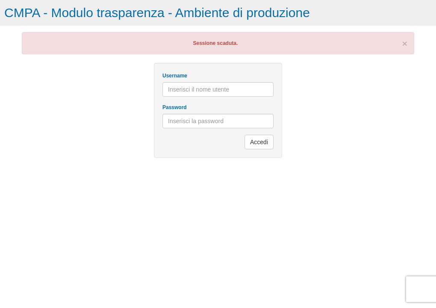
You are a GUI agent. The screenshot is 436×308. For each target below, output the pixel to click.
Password (174, 107)
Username (174, 76)
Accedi (259, 142)
